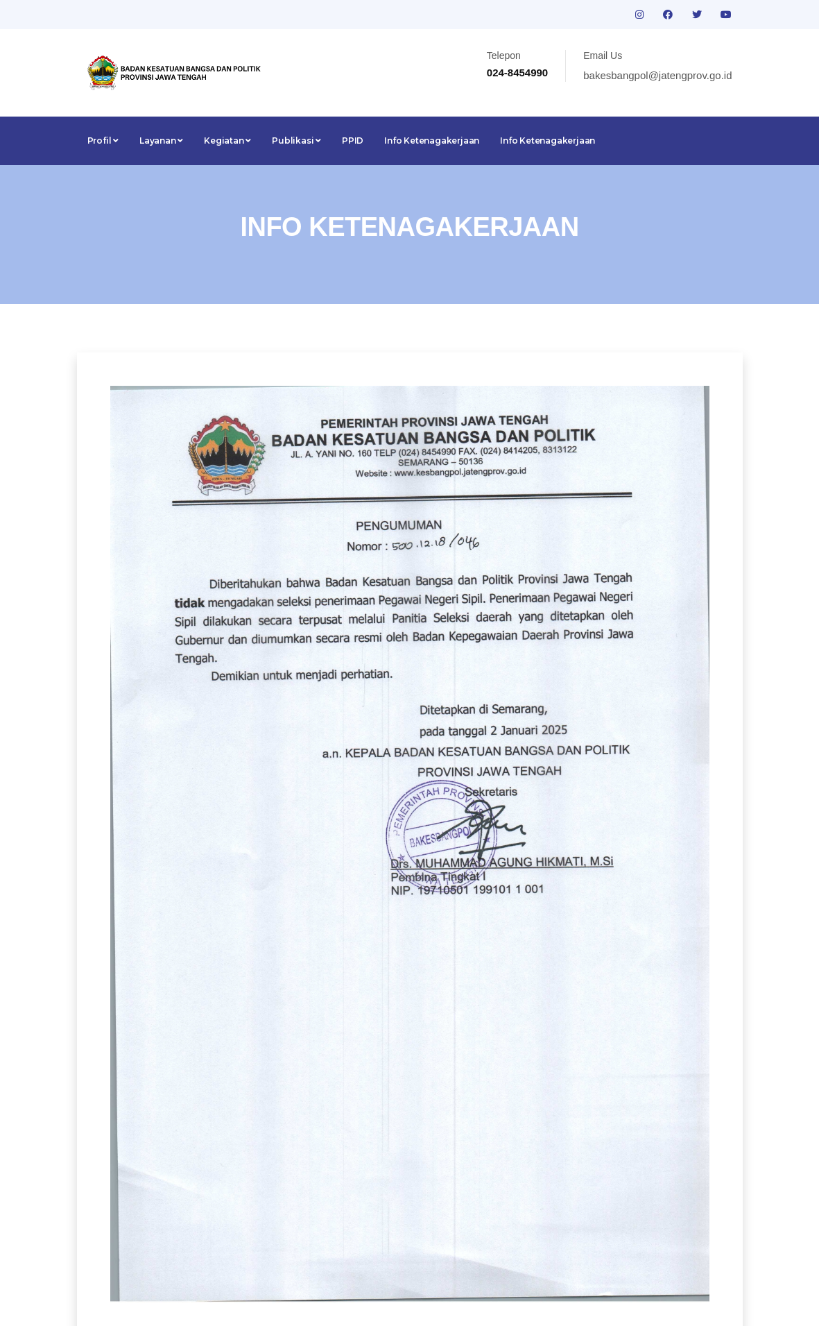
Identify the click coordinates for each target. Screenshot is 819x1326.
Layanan (161, 140)
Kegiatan (227, 140)
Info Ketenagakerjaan (431, 140)
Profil (103, 140)
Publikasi (296, 140)
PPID (352, 140)
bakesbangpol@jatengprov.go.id (657, 75)
